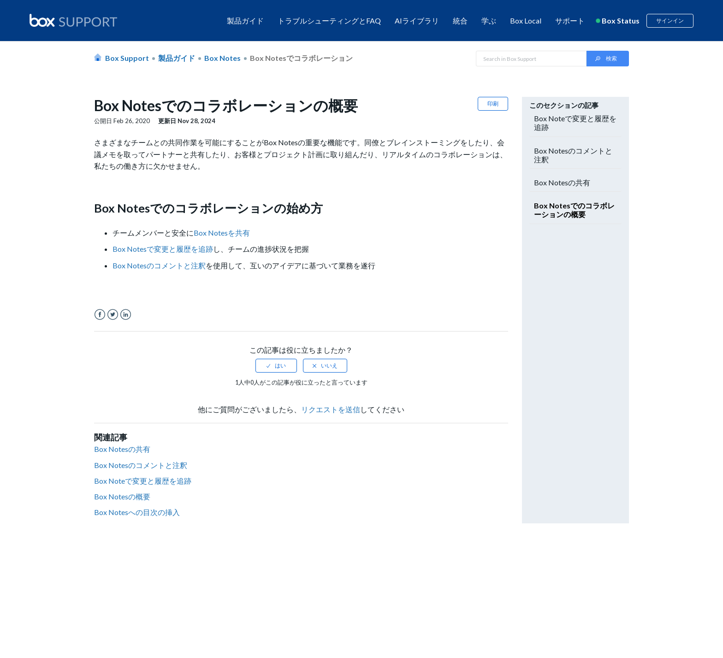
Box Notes (222, 57)
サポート (570, 20)
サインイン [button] (670, 20)
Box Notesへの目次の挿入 (137, 512)
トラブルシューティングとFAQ (329, 20)
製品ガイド (245, 20)
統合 (460, 20)
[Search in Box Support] (531, 58)
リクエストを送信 (330, 409)
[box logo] (73, 20)
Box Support (127, 57)
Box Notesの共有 (122, 449)
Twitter (113, 314)
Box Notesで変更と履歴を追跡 (163, 248)
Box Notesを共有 (222, 232)
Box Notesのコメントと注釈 (159, 265)
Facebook (100, 314)
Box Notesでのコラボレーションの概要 (574, 210)
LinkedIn (125, 314)
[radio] (276, 366)
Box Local (525, 20)
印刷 (492, 103)
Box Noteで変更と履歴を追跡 (142, 480)
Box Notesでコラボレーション (301, 57)
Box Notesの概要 (122, 496)
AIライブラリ (417, 20)
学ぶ (488, 20)
